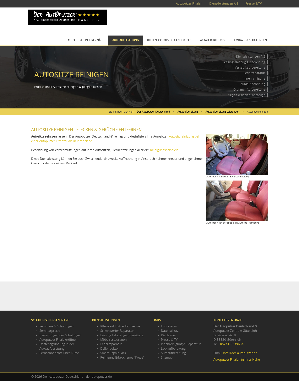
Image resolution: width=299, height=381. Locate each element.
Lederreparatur (254, 73)
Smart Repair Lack (113, 353)
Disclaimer (168, 335)
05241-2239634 (232, 344)
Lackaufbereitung (211, 40)
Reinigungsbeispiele (164, 150)
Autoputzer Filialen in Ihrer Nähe (236, 359)
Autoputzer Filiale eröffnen (58, 339)
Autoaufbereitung (125, 40)
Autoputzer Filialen (189, 3)
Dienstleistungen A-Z (223, 3)
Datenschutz (170, 330)
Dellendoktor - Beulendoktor (168, 40)
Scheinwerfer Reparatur (117, 330)
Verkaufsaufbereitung (250, 67)
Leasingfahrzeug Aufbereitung (244, 62)
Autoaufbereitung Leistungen (222, 112)
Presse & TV (253, 3)
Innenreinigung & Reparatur (181, 344)
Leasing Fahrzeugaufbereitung (121, 335)
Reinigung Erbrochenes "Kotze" (122, 357)
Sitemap (167, 357)
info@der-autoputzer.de (240, 353)
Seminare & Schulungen (250, 40)
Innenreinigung (254, 78)
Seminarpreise (49, 330)
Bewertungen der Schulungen (60, 335)
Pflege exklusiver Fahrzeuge (246, 95)
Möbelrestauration (113, 339)
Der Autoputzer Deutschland (153, 112)
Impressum (169, 326)
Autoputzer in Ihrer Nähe (86, 40)
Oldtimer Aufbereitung (249, 89)
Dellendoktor (109, 348)
